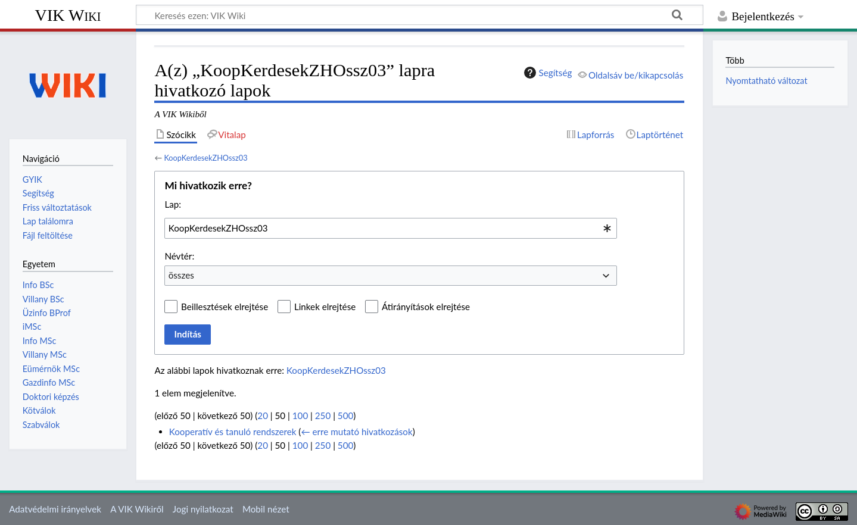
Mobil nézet (265, 509)
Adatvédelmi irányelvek (55, 509)
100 (300, 415)
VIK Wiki (68, 15)
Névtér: (179, 256)
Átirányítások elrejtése (426, 306)
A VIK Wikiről (136, 509)
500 (345, 415)
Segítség (546, 73)
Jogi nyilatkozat (203, 509)
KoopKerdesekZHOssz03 (205, 157)
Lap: (172, 204)
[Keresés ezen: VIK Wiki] (419, 14)
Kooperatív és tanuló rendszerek (233, 431)
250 (323, 415)
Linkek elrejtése (325, 306)
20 (262, 415)
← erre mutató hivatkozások (356, 431)
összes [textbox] (181, 275)
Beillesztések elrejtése (224, 306)
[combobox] (390, 228)
